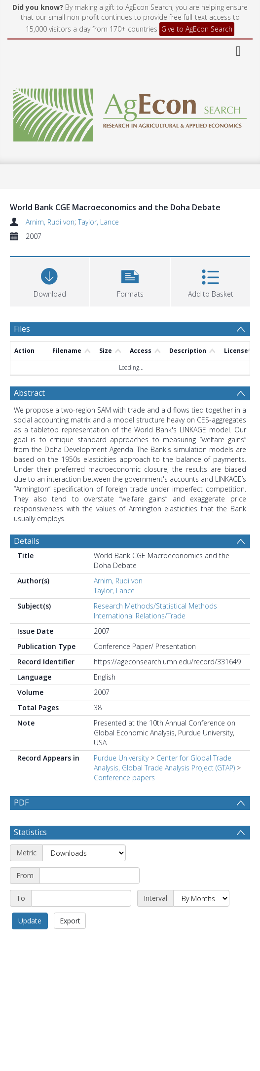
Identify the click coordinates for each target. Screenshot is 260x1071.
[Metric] (84, 852)
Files (22, 328)
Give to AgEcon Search (196, 29)
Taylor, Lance (98, 222)
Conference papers (124, 777)
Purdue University (121, 758)
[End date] (81, 898)
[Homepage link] (129, 112)
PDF (21, 802)
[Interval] (201, 898)
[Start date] (89, 875)
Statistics (30, 832)
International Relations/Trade (140, 615)
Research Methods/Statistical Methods (155, 606)
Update (29, 920)
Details (26, 541)
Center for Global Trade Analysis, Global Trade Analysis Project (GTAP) (164, 762)
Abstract (29, 392)
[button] (130, 280)
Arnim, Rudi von (50, 222)
